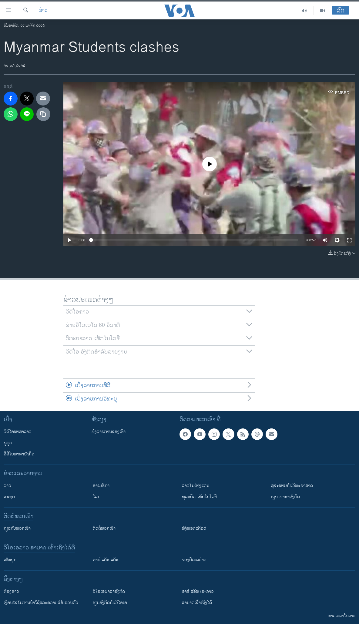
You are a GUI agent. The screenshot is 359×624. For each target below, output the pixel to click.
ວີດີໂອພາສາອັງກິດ (19, 454)
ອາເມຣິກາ (101, 485)
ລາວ (7, 485)
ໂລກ (96, 497)
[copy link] (43, 114)
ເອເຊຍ (9, 497)
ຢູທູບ (8, 443)
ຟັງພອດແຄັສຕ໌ (194, 528)
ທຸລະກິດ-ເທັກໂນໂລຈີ (199, 497)
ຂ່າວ (43, 10)
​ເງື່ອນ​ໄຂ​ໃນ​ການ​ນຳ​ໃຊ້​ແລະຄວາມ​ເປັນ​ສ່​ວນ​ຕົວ (41, 602)
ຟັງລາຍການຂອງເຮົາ (109, 431)
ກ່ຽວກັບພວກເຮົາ (17, 528)
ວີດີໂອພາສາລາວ (18, 431)
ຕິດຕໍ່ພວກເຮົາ (104, 528)
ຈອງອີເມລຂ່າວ (194, 560)
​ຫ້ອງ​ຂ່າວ (11, 591)
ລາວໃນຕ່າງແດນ (195, 485)
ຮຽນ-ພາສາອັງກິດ (285, 497)
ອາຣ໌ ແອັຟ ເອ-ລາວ (198, 591)
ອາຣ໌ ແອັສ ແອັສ (106, 560)
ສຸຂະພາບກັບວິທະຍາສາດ (292, 485)
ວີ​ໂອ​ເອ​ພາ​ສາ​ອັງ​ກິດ (109, 591)
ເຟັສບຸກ (10, 560)
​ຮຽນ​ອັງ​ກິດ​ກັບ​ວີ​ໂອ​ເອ (110, 602)
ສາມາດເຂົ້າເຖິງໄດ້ (197, 602)
